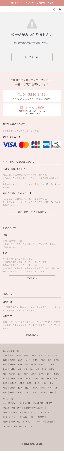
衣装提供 (50, 421)
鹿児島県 (43, 392)
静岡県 (48, 374)
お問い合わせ (50, 184)
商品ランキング (29, 412)
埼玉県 (20, 364)
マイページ (18, 184)
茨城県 (42, 360)
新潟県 (12, 360)
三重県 (12, 378)
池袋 (19, 369)
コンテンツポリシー (10, 417)
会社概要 (49, 403)
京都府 (27, 378)
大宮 (26, 364)
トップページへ (32, 57)
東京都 (5, 369)
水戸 (49, 360)
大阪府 (35, 378)
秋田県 (47, 355)
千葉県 (33, 364)
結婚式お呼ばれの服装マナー (34, 408)
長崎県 (12, 392)
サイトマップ (27, 421)
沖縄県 (52, 392)
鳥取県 (21, 383)
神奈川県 (12, 374)
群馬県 (12, 364)
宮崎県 (35, 392)
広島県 (44, 383)
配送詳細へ (32, 278)
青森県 (18, 355)
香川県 (20, 388)
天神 (55, 388)
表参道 (51, 369)
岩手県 (26, 355)
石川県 (27, 360)
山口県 (5, 388)
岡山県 (36, 383)
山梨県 (26, 374)
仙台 (40, 355)
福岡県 (42, 388)
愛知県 (56, 374)
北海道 (5, 355)
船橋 (52, 364)
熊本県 (20, 392)
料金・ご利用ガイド (10, 403)
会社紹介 (6, 408)
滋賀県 (20, 378)
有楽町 (12, 369)
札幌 (11, 355)
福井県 (35, 360)
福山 (51, 383)
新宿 (37, 369)
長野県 (33, 374)
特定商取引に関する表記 (11, 421)
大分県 (27, 392)
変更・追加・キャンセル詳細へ (32, 212)
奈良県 (5, 383)
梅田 (42, 378)
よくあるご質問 (25, 403)
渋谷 (25, 369)
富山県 (20, 360)
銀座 (31, 369)
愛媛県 (27, 388)
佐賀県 (5, 392)
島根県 (29, 383)
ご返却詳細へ (32, 335)
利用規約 (41, 417)
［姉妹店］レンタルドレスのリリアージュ (17, 426)
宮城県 (33, 355)
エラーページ (32, 9)
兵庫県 (48, 378)
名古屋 (5, 378)
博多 (49, 388)
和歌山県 (13, 383)
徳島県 (12, 388)
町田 (4, 374)
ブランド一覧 (39, 421)
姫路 (55, 378)
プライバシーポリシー (27, 417)
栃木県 (56, 360)
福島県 (5, 360)
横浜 (19, 374)
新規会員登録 (38, 403)
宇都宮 (5, 364)
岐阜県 (41, 374)
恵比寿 (44, 369)
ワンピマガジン (43, 412)
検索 (9, 9)
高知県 (35, 388)
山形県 (54, 355)
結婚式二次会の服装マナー (12, 412)
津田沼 (41, 364)
